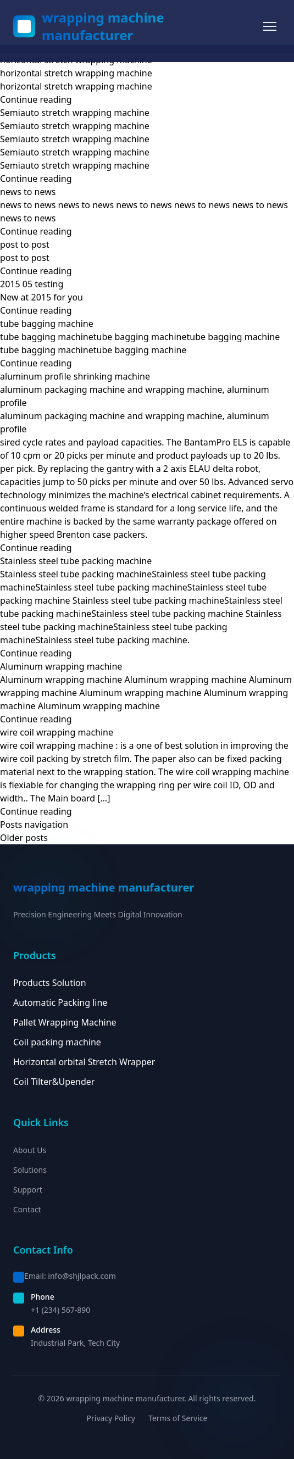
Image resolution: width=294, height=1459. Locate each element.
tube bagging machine (46, 324)
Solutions (30, 1170)
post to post (24, 244)
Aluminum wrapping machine (61, 666)
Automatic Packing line (60, 1002)
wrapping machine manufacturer (103, 26)
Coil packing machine (57, 1042)
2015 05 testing (31, 284)
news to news (28, 192)
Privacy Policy (111, 1418)
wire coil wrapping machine (56, 732)
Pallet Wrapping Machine (65, 1022)
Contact (27, 1209)
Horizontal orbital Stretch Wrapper (84, 1062)
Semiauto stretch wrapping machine (74, 113)
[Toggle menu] (270, 26)
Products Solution (49, 983)
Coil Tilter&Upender (54, 1082)
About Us (29, 1150)
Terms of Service (178, 1418)
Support (27, 1189)
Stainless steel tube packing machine (76, 561)
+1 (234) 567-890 (60, 1310)
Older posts (24, 838)
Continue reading (36, 99)
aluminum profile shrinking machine (75, 376)
